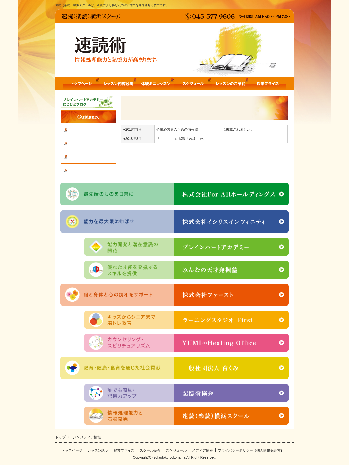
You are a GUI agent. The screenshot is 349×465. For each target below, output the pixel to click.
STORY (166, 139)
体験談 (76, 130)
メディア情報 (82, 170)
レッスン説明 (97, 450)
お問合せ (78, 157)
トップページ (71, 450)
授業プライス (124, 450)
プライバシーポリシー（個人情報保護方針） (253, 450)
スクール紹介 (82, 144)
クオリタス (210, 129)
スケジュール (176, 450)
